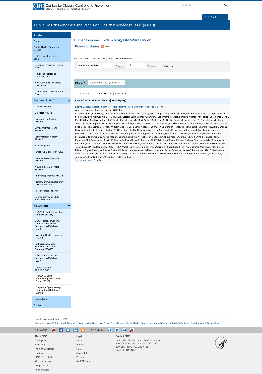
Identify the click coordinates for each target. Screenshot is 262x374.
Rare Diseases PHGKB (46, 191)
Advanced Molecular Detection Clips (45, 75)
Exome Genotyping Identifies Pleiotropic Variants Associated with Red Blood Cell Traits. (120, 107)
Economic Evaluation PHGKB (45, 120)
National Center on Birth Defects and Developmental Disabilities (185, 323)
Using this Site (42, 365)
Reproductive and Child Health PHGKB (47, 198)
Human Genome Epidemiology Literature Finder (112, 40)
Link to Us (81, 340)
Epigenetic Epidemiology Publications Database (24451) (48, 290)
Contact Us (39, 305)
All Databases (41, 206)
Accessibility (83, 353)
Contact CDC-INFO (126, 350)
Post (75, 331)
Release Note (40, 299)
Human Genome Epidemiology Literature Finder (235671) (48, 279)
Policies (80, 345)
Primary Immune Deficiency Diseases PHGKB (49, 183)
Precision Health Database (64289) (48, 236)
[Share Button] (105, 46)
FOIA (79, 349)
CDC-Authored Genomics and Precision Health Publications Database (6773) (48, 225)
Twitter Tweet (94, 46)
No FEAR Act (83, 361)
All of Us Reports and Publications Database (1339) (46, 258)
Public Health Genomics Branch (46, 48)
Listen (110, 331)
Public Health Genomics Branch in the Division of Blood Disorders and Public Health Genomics (101, 323)
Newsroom (40, 345)
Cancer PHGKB (43, 107)
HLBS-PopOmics (43, 146)
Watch (117, 331)
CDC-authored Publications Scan (49, 93)
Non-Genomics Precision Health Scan (48, 84)
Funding (39, 353)
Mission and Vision (44, 361)
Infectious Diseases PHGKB (49, 152)
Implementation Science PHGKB (47, 159)
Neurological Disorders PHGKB (47, 168)
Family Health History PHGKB (46, 138)
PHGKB (38, 35)
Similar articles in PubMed (88, 160)
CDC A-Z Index (215, 17)
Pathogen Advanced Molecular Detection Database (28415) (45, 247)
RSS (82, 331)
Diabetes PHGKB (44, 113)
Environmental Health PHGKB (46, 129)
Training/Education (44, 349)
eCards (125, 331)
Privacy (80, 357)
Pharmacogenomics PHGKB (49, 176)
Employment (41, 340)
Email (53, 331)
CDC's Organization (45, 357)
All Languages (42, 370)
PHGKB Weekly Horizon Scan (46, 57)
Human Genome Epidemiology (43, 268)
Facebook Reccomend (81, 46)
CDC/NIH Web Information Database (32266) (49, 213)
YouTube (133, 331)
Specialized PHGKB (44, 100)
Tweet (68, 331)
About (37, 41)
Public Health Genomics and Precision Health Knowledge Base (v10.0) (94, 25)
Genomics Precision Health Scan (49, 66)
